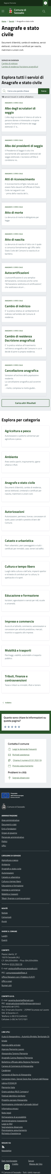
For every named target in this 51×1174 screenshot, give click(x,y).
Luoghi (4, 935)
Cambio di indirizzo (10, 63)
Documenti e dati (9, 824)
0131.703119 (16, 964)
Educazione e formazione (12, 885)
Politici (4, 841)
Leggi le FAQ (7, 1123)
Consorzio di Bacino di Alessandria (16, 1074)
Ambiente (6, 864)
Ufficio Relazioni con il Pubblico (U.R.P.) (18, 976)
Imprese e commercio (11, 889)
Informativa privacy (10, 1108)
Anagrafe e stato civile (14, 103)
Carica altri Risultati (25, 403)
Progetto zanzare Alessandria (14, 1100)
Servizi (11, 21)
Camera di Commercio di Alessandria (17, 1066)
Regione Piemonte (10, 3)
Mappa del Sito (35, 1164)
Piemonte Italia (8, 1087)
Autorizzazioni (8, 872)
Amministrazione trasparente (14, 1120)
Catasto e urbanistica (11, 877)
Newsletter (6, 1150)
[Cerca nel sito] (43, 11)
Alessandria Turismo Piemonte (15, 1053)
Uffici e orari (7, 981)
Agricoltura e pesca (10, 860)
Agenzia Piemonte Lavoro (13, 1049)
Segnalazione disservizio (12, 1127)
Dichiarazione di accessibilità (14, 1117)
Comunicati (6, 917)
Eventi (4, 940)
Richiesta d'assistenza (11, 1133)
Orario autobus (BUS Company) (15, 1091)
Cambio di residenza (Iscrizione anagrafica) (20, 66)
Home (4, 21)
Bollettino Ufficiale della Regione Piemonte (20, 1061)
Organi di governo (9, 832)
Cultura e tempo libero (11, 881)
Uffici (4, 845)
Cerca (43, 91)
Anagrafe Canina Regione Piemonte (17, 1057)
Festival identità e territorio (13, 1095)
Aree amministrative (10, 820)
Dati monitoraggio (9, 1160)
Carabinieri (6, 1070)
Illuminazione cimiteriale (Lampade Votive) (20, 1104)
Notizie (5, 912)
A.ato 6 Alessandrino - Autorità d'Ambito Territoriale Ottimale (25, 1038)
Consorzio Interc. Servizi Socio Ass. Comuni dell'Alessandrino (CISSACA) (25, 1081)
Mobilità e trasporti (10, 894)
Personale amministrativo (13, 837)
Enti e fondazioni (9, 828)
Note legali (6, 1112)
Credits (15, 1164)
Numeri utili (7, 985)
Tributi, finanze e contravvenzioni (16, 898)
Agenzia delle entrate (11, 1045)
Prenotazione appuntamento (14, 1130)
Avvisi (4, 921)
